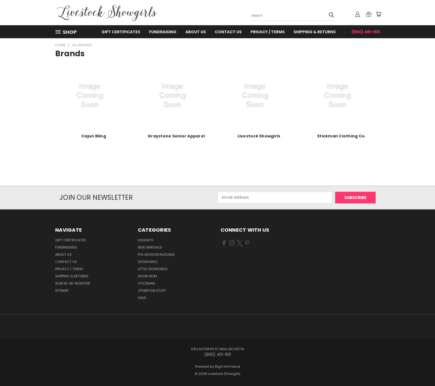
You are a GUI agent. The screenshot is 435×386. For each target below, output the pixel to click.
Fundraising (162, 32)
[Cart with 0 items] (378, 14)
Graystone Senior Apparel (176, 136)
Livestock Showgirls (258, 136)
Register (82, 283)
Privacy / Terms (268, 32)
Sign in (61, 283)
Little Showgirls (153, 269)
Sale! (142, 297)
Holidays (145, 240)
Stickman (146, 283)
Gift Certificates (121, 32)
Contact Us (228, 32)
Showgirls (148, 261)
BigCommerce (227, 366)
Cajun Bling (93, 136)
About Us (195, 32)
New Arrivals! (150, 247)
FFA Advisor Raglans (156, 254)
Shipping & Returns (315, 32)
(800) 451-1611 (365, 32)
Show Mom (147, 276)
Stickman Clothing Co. (341, 136)
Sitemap (62, 290)
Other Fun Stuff (152, 290)
